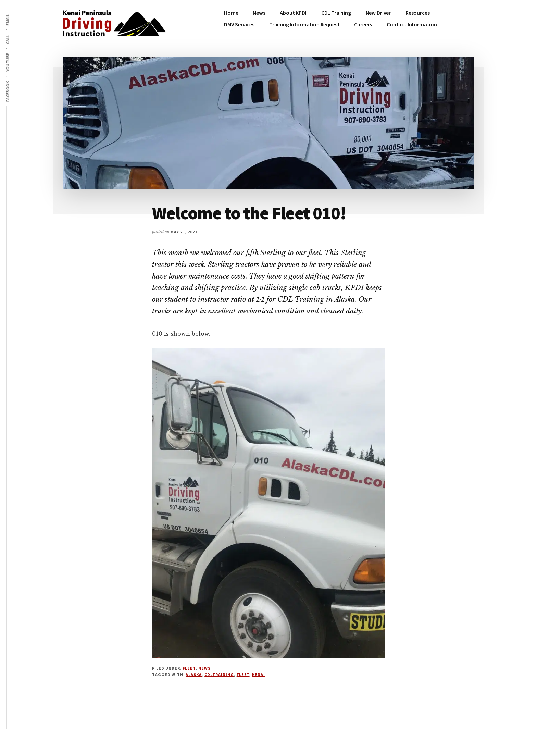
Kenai (258, 674)
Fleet (189, 668)
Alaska (194, 674)
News (204, 668)
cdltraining (219, 674)
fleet (243, 674)
